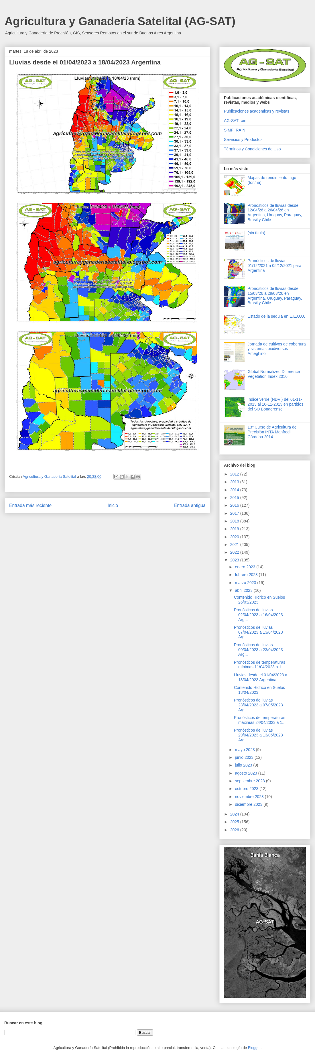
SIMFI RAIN (234, 130)
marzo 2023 (246, 582)
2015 (235, 497)
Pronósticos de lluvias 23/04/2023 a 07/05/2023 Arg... (258, 705)
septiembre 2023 (250, 781)
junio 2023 (245, 757)
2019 (235, 528)
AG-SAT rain (235, 120)
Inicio (113, 505)
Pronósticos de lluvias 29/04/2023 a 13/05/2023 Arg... (258, 735)
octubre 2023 (247, 788)
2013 (235, 482)
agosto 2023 (246, 773)
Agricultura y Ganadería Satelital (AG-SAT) (120, 21)
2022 (235, 552)
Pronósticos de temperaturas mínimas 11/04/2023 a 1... (259, 664)
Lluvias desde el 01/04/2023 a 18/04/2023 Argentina (260, 677)
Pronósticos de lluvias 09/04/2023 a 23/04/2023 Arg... (258, 650)
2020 (235, 537)
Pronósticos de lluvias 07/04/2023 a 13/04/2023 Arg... (258, 632)
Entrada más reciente (30, 505)
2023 (235, 560)
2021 (235, 544)
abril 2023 (244, 590)
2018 (235, 521)
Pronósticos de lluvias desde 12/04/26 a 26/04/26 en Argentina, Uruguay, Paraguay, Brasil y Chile (275, 212)
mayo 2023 (245, 749)
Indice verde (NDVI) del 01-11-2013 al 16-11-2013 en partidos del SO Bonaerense (276, 404)
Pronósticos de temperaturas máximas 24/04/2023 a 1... (260, 720)
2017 (235, 513)
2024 (235, 814)
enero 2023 (245, 567)
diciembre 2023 (249, 804)
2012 (235, 474)
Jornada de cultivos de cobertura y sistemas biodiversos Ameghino (277, 349)
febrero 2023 (247, 574)
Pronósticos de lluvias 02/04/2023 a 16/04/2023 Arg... (258, 615)
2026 (235, 830)
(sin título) (256, 233)
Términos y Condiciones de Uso (252, 149)
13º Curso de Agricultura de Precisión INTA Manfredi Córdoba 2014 (272, 432)
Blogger (254, 1048)
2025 (235, 822)
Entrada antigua (190, 505)
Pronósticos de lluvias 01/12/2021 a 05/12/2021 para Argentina (275, 265)
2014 (235, 490)
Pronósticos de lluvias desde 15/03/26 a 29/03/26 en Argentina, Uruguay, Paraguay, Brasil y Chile (275, 295)
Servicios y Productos (243, 139)
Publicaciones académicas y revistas (256, 111)
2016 (235, 505)
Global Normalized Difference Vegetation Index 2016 (274, 374)
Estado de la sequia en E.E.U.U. (276, 316)
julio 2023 (244, 765)
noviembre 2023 (250, 796)
